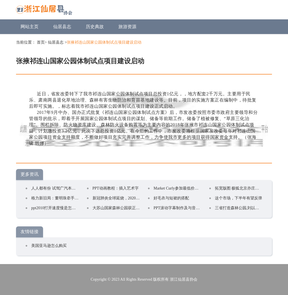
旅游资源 (127, 26)
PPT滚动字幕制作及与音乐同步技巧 (184, 208)
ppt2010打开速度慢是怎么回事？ (59, 208)
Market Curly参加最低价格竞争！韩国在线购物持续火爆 (202, 188)
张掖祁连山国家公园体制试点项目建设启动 (104, 42)
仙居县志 (62, 26)
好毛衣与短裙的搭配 (171, 198)
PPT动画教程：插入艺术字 (116, 188)
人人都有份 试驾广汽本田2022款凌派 (63, 188)
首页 (41, 42)
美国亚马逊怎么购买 (49, 246)
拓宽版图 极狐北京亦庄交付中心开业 (247, 188)
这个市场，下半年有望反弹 (238, 198)
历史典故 (95, 26)
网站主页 (30, 26)
